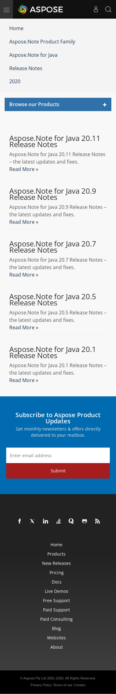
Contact (79, 685)
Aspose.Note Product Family (42, 41)
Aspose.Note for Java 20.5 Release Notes (52, 299)
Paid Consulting (56, 619)
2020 (14, 81)
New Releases (56, 563)
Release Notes (25, 68)
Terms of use (62, 685)
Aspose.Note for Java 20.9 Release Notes (52, 194)
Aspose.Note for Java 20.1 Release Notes (52, 352)
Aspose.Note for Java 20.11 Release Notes (55, 141)
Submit (58, 471)
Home (16, 28)
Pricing (56, 572)
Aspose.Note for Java (33, 55)
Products (56, 554)
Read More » (23, 169)
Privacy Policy (41, 685)
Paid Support (56, 610)
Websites (56, 638)
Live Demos (56, 591)
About (56, 647)
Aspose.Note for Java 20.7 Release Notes (52, 247)
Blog (56, 628)
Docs (57, 582)
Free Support (56, 600)
